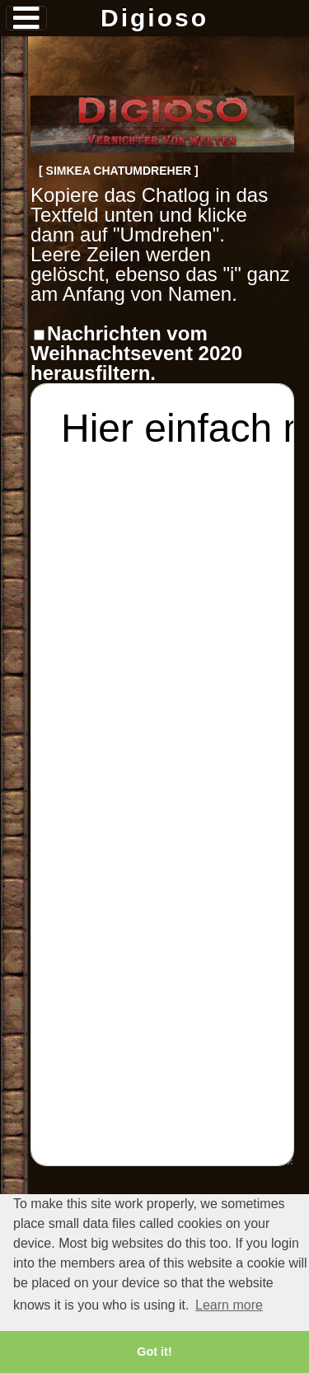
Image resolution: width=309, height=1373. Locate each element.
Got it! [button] (154, 1351)
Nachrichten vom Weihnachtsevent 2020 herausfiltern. (136, 353)
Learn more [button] (229, 1305)
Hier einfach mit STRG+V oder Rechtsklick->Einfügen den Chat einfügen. (162, 774)
